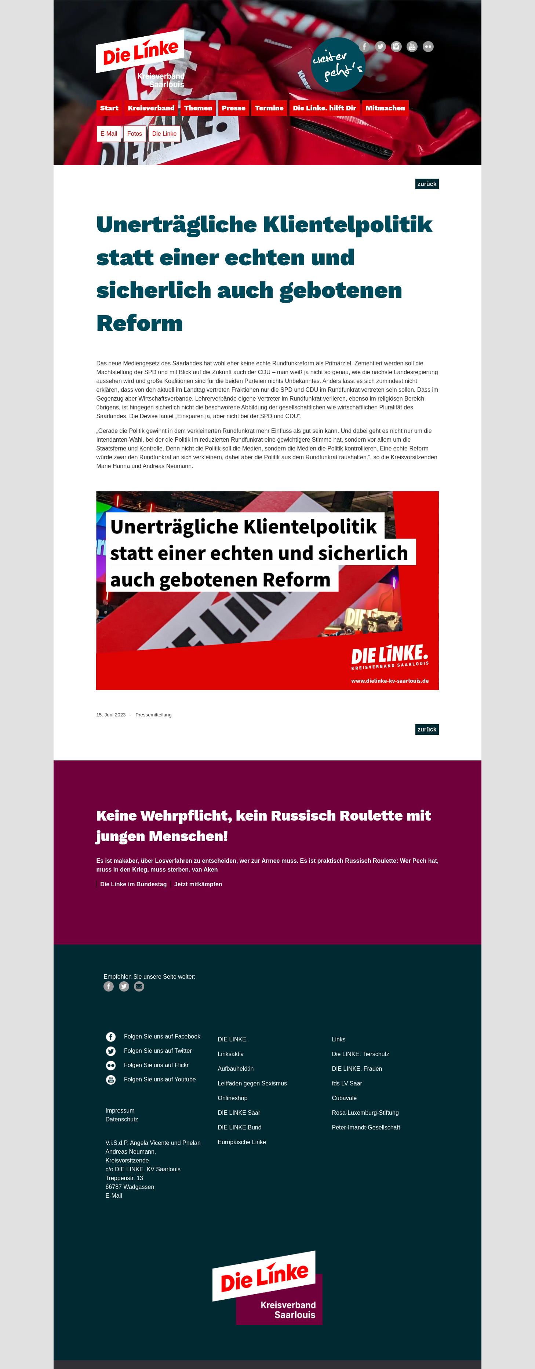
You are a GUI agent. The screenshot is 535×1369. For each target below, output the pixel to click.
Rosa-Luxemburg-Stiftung (365, 1113)
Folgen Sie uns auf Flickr (156, 1065)
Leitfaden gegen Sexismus (252, 1083)
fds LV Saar (347, 1083)
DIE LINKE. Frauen (357, 1069)
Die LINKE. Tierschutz (361, 1054)
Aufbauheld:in (236, 1069)
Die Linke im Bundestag (132, 884)
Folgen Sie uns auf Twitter (158, 1051)
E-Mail (109, 134)
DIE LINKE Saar (239, 1113)
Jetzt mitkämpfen (196, 884)
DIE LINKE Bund (239, 1127)
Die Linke (164, 134)
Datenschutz (121, 1119)
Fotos (134, 134)
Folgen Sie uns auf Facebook (162, 1036)
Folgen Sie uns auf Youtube (160, 1079)
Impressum (119, 1110)
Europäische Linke (242, 1142)
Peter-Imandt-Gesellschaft (366, 1127)
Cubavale (344, 1098)
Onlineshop (232, 1098)
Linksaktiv (230, 1054)
